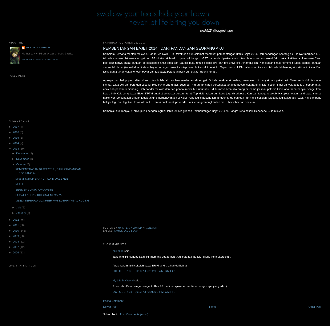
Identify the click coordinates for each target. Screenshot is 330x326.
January (21, 213)
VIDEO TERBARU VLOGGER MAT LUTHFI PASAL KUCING (52, 200)
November (23, 158)
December (23, 153)
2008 (16, 241)
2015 (16, 137)
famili (118, 231)
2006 (16, 252)
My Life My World (123, 280)
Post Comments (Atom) (134, 314)
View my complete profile (40, 59)
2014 (16, 143)
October (21, 164)
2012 (16, 219)
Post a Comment (113, 300)
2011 (16, 225)
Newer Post (110, 306)
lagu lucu (131, 231)
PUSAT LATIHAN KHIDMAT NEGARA (38, 195)
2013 (16, 148)
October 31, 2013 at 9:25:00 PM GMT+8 (144, 291)
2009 (16, 236)
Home (213, 306)
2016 (16, 132)
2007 (16, 247)
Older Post (315, 306)
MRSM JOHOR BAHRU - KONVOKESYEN (41, 178)
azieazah (118, 251)
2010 (16, 230)
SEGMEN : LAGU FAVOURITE (34, 189)
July (19, 207)
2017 (16, 126)
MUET (19, 184)
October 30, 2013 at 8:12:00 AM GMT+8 (144, 271)
